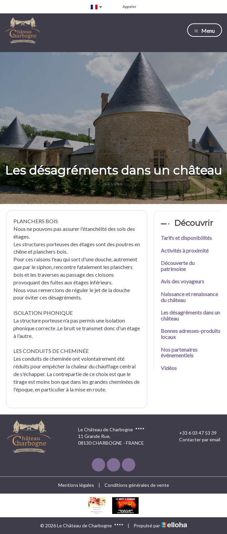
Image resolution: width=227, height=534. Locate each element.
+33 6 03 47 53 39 (194, 433)
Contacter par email (195, 440)
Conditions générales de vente (136, 485)
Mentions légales (76, 485)
